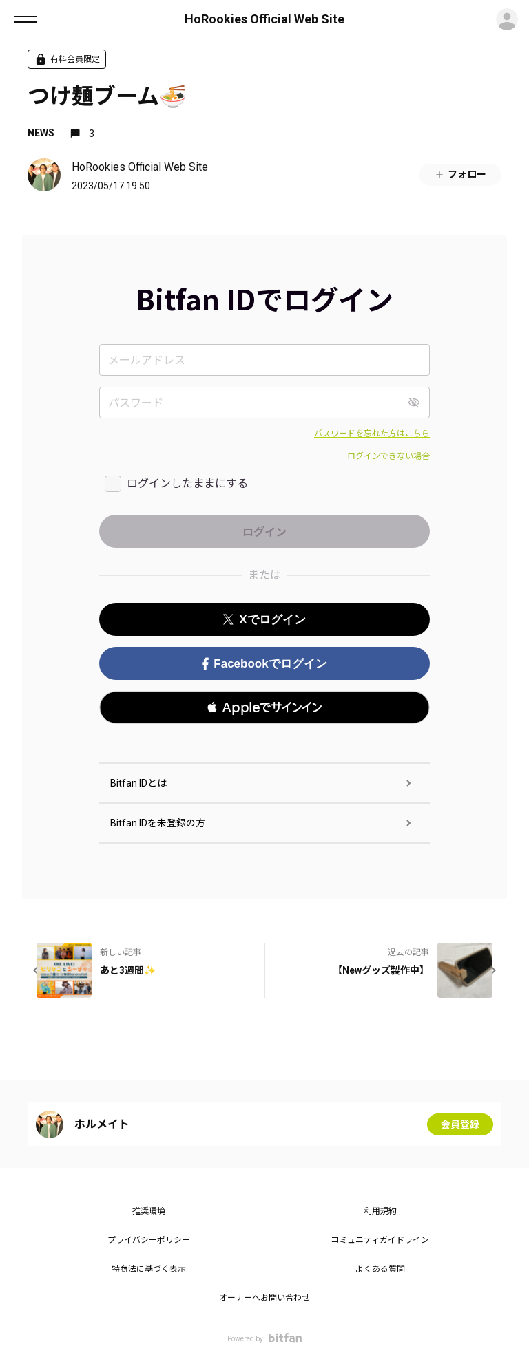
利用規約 (380, 1211)
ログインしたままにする (187, 483)
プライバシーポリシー (148, 1240)
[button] (264, 707)
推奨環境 (148, 1211)
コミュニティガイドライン (380, 1240)
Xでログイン (264, 619)
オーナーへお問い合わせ (264, 1298)
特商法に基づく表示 (149, 1269)
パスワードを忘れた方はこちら (372, 433)
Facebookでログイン (264, 663)
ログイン (507, 19)
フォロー (460, 174)
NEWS (41, 132)
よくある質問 (380, 1269)
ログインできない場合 (388, 456)
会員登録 (460, 1124)
